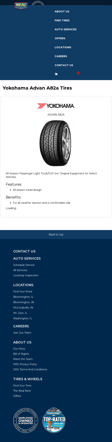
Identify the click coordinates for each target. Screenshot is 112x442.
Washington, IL (22, 318)
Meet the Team (23, 359)
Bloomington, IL (23, 296)
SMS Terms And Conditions (30, 369)
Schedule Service (24, 265)
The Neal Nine (22, 390)
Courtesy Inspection (25, 275)
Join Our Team (22, 332)
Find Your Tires (22, 385)
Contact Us (64, 65)
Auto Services (66, 29)
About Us (62, 11)
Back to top (56, 234)
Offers (60, 38)
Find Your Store (22, 291)
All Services (20, 270)
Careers (61, 56)
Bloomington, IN (23, 302)
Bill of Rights (21, 353)
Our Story (19, 348)
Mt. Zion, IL (20, 313)
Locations (63, 47)
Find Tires (62, 20)
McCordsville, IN (23, 307)
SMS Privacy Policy (25, 364)
